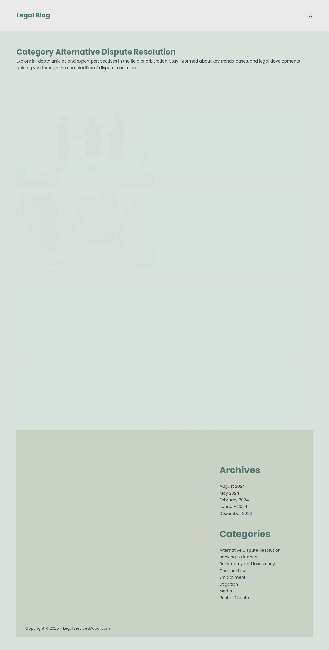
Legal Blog (33, 15)
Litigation (229, 584)
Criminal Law (233, 571)
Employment (232, 577)
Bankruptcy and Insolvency (247, 564)
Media (226, 591)
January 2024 (233, 507)
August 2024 (232, 486)
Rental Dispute (234, 598)
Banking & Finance (238, 557)
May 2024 (229, 493)
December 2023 (236, 514)
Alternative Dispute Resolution (250, 550)
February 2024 (234, 500)
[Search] (311, 15)
